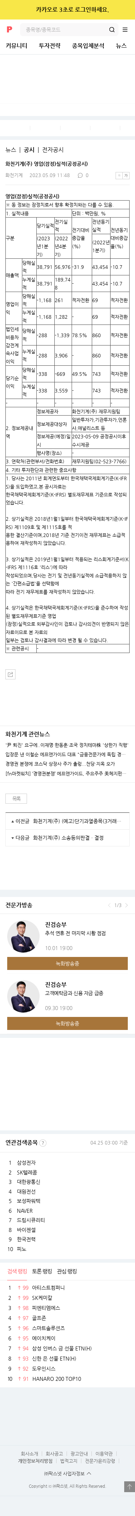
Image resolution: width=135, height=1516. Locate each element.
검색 (111, 29)
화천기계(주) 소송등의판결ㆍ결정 (68, 837)
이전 (109, 905)
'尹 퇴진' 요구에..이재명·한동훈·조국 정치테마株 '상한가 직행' (67, 745)
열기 (129, 1486)
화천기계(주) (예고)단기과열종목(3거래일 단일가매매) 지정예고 (78, 821)
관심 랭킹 (67, 1271)
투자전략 (49, 45)
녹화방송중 (67, 963)
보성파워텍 (28, 1201)
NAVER (25, 1211)
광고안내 (79, 1453)
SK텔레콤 (27, 1172)
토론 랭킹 (42, 1271)
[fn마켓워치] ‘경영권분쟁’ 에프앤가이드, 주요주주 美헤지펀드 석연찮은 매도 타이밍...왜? (67, 773)
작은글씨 (119, 175)
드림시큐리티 (31, 1220)
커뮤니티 (16, 45)
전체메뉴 (128, 29)
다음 (126, 905)
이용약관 (104, 1453)
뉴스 (121, 45)
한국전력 (26, 1239)
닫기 (125, 10)
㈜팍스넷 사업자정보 (64, 1473)
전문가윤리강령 (100, 1461)
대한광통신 (28, 1182)
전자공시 (53, 150)
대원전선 (26, 1191)
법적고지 (68, 1461)
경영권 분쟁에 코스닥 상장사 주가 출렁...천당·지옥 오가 (60, 763)
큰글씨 (126, 175)
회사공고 (54, 1453)
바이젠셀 (26, 1230)
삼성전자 (26, 1162)
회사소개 (29, 1453)
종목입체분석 (88, 45)
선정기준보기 (42, 1143)
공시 (29, 150)
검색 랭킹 (17, 1271)
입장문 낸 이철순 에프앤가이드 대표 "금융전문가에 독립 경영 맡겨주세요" (67, 754)
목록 (16, 799)
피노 (21, 1249)
